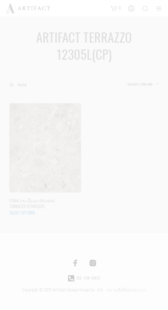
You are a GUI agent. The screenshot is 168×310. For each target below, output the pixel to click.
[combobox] (143, 84)
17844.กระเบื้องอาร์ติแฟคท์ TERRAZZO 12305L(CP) (32, 203)
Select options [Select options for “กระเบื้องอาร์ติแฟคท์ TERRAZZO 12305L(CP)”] (22, 213)
